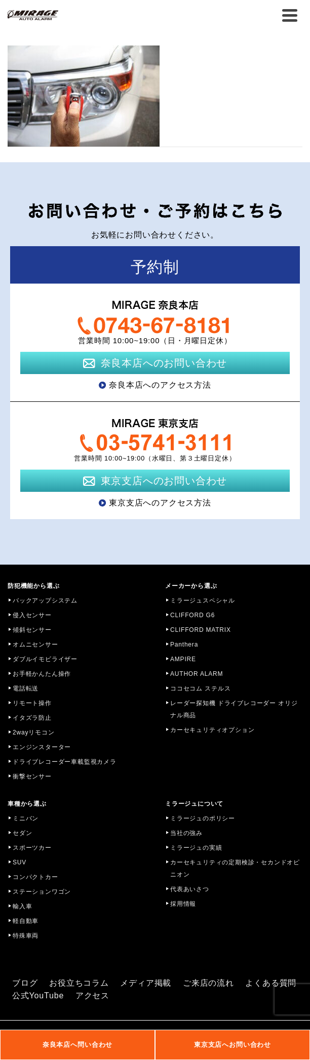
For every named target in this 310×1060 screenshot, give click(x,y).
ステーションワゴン (42, 891)
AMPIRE (183, 659)
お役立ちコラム (79, 983)
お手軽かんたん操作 (42, 673)
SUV (19, 862)
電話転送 (25, 688)
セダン (22, 833)
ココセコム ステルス (200, 688)
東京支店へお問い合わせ (232, 1044)
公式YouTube (38, 995)
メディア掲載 (145, 983)
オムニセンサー (35, 644)
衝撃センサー (32, 776)
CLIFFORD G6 (192, 615)
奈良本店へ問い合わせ (77, 1044)
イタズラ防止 (32, 717)
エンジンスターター (42, 747)
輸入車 (22, 906)
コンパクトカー (35, 877)
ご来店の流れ (208, 983)
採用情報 (183, 903)
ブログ (24, 983)
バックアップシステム (45, 600)
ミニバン (25, 818)
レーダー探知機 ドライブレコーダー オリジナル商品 (233, 709)
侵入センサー (32, 615)
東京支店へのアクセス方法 (160, 502)
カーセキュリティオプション (212, 729)
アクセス (92, 995)
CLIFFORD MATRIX (200, 629)
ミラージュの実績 (196, 847)
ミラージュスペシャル (202, 600)
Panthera (184, 644)
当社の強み (186, 833)
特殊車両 (25, 935)
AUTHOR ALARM (196, 673)
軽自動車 (25, 921)
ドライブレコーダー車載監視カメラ (65, 761)
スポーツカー (32, 847)
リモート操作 (32, 703)
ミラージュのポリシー (202, 818)
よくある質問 (270, 983)
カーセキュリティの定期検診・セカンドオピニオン (235, 868)
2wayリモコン (33, 732)
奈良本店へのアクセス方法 (160, 385)
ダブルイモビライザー (45, 659)
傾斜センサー (32, 629)
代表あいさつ (189, 889)
